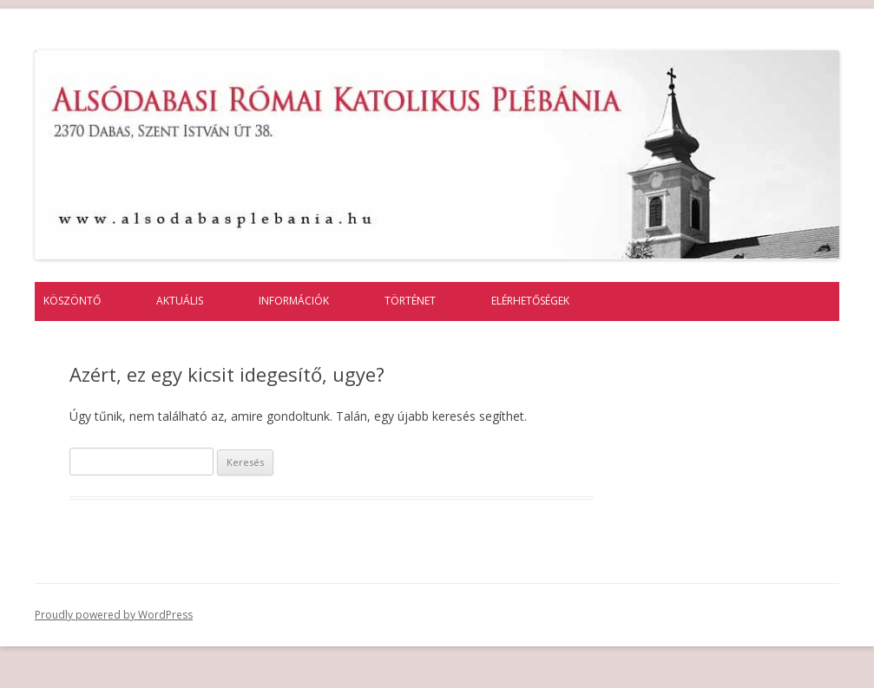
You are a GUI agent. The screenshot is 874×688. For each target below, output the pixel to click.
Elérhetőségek (530, 300)
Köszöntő (72, 300)
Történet (410, 300)
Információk (294, 300)
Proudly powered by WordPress (114, 614)
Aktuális (179, 300)
